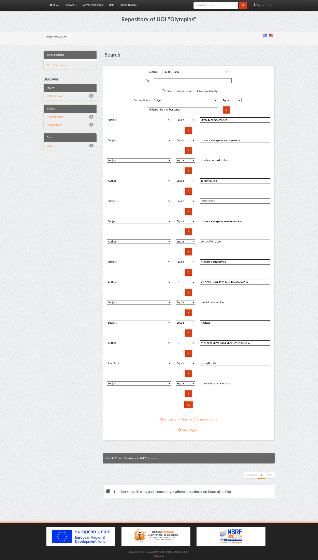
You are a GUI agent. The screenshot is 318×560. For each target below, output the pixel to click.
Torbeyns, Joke (55, 96)
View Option (188, 430)
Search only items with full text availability (189, 91)
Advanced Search (93, 5)
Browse (71, 5)
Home (54, 5)
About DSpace (128, 5)
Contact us (159, 555)
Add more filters (205, 419)
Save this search (59, 65)
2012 (49, 145)
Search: (153, 72)
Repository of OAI (56, 36)
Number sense (55, 117)
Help (111, 5)
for (147, 80)
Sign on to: (262, 5)
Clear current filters (174, 419)
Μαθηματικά (54, 125)
